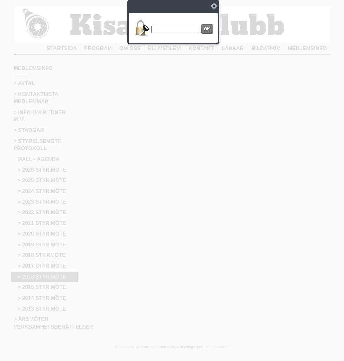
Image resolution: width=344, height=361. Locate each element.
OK (207, 29)
